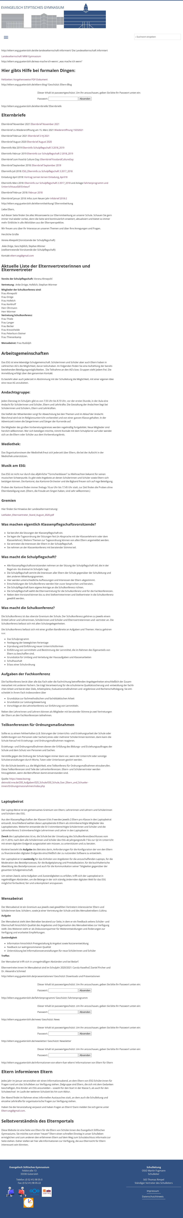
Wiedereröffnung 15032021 (68, 130)
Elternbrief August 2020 (39, 141)
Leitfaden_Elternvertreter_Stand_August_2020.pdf (27, 514)
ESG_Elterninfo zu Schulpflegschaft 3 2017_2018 (47, 171)
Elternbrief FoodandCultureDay (56, 159)
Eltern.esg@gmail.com (13, 1110)
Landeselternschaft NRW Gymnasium (21, 56)
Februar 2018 (35, 192)
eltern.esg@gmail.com (22, 255)
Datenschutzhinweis (153, 1196)
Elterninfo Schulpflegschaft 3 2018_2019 (43, 147)
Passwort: (57, 98)
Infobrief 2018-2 (58, 198)
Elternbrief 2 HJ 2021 (38, 135)
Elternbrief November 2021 (45, 124)
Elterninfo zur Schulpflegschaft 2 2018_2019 (50, 153)
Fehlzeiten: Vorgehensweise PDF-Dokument (24, 79)
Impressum (153, 1190)
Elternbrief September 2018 (46, 165)
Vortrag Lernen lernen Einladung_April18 (45, 177)
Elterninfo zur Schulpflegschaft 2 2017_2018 (47, 183)
